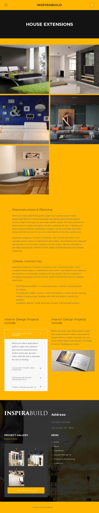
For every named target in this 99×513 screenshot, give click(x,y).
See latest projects (26, 490)
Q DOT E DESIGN (59, 507)
